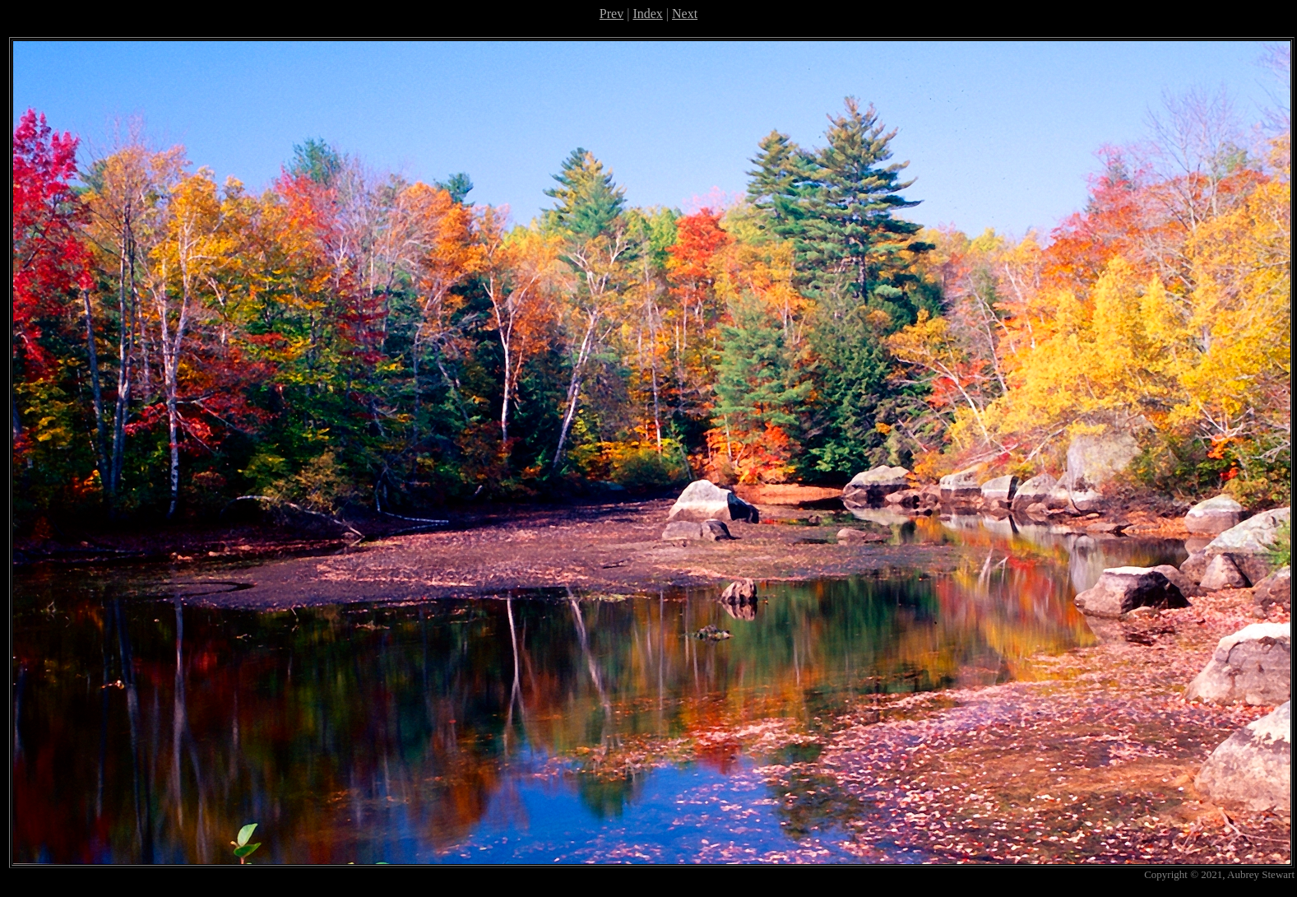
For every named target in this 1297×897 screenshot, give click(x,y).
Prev (611, 14)
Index (647, 14)
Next (684, 14)
